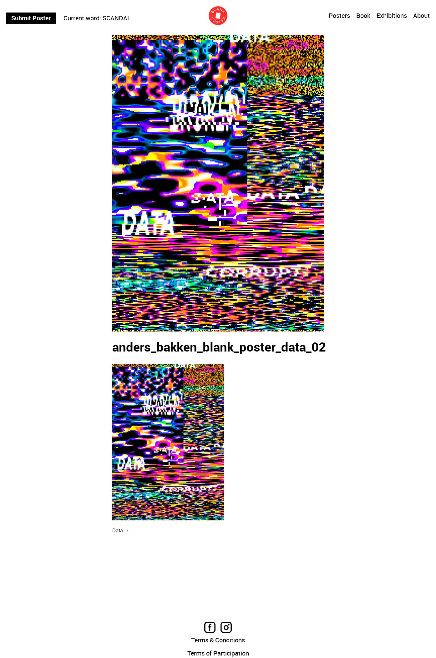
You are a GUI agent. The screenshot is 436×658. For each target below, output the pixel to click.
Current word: (82, 18)
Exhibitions (392, 16)
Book (363, 16)
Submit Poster (31, 18)
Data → (120, 530)
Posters (339, 16)
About (421, 16)
